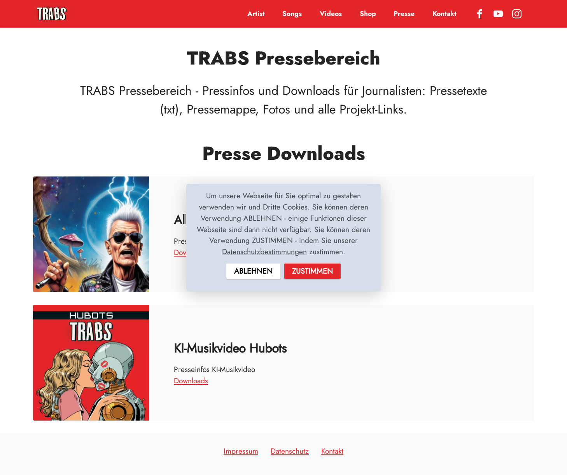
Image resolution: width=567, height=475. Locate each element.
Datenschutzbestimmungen (264, 251)
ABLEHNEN (253, 270)
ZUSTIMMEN (312, 270)
